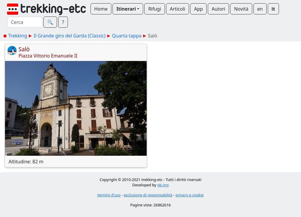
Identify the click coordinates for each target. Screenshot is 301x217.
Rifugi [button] (154, 9)
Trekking (17, 35)
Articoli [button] (177, 9)
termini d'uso (109, 195)
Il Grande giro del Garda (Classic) (70, 35)
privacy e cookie (189, 195)
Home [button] (101, 9)
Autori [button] (218, 9)
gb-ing (163, 185)
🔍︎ (50, 22)
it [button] (273, 9)
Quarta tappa (126, 35)
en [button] (260, 9)
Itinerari (126, 9)
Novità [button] (241, 9)
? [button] (63, 22)
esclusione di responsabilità (148, 195)
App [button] (198, 9)
